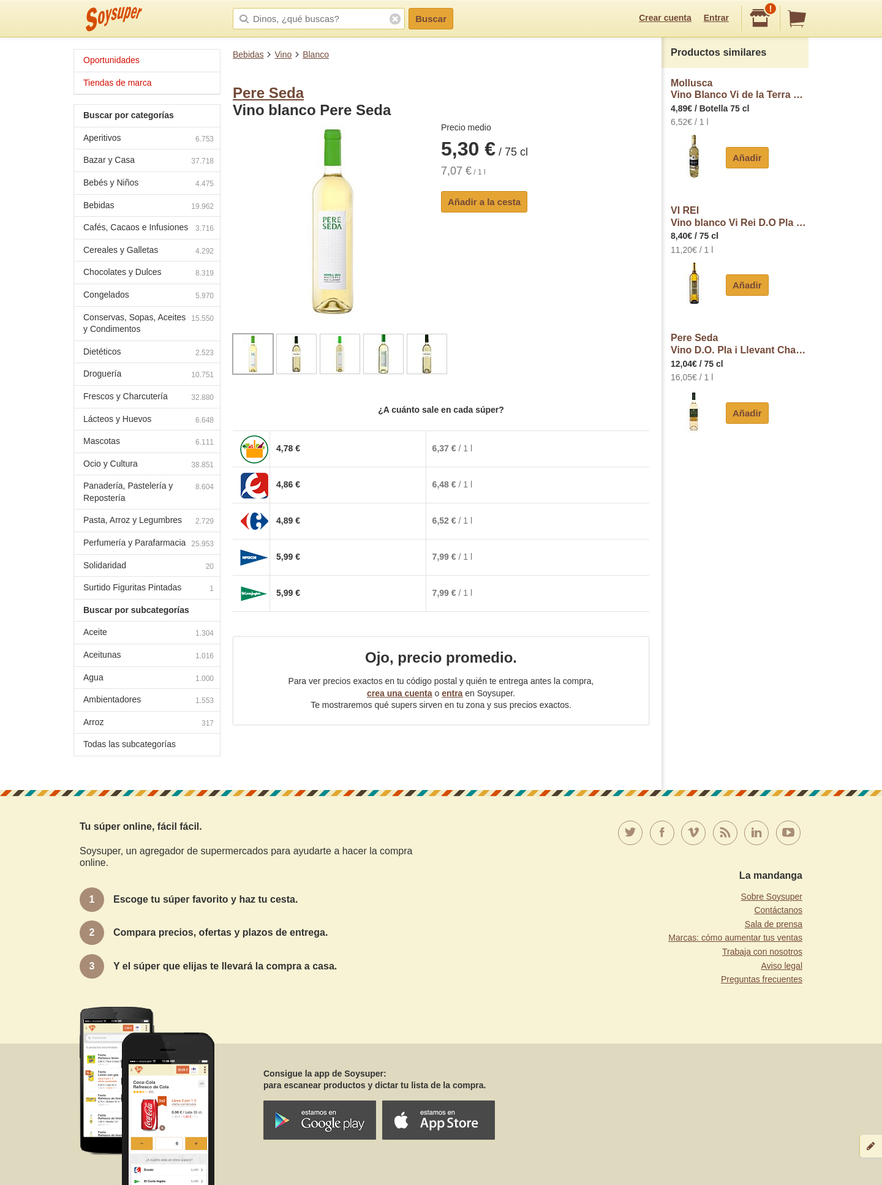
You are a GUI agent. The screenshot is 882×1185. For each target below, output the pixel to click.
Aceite (148, 633)
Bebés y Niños (148, 184)
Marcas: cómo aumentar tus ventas (735, 937)
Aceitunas (148, 656)
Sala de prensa (773, 924)
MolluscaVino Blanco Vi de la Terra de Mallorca (740, 89)
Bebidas (248, 54)
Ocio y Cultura (148, 465)
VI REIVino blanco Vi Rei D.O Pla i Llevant (740, 216)
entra (452, 693)
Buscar (431, 18)
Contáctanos (778, 910)
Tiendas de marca (117, 83)
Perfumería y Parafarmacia (148, 544)
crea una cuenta (399, 693)
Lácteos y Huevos (148, 420)
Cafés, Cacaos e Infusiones (148, 228)
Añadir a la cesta (484, 202)
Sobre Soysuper (771, 896)
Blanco (316, 54)
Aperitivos (148, 139)
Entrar (716, 18)
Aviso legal (781, 966)
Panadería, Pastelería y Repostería (148, 492)
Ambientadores (148, 700)
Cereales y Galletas (148, 251)
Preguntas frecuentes (761, 979)
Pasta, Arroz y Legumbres (148, 521)
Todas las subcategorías (129, 744)
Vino (283, 54)
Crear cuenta (665, 18)
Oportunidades (111, 60)
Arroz (148, 723)
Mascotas (148, 442)
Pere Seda (268, 93)
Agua (148, 678)
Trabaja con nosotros (762, 952)
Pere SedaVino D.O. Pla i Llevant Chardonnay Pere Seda (740, 344)
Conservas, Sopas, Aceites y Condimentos (148, 323)
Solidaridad (148, 566)
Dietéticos (148, 353)
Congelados (148, 296)
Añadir (747, 157)
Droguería (148, 375)
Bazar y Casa (148, 161)
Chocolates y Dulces (148, 273)
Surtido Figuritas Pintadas (148, 588)
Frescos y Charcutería (148, 397)
